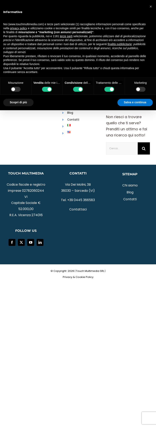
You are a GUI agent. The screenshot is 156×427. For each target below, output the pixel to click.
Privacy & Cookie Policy (78, 277)
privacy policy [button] (18, 28)
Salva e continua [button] (135, 102)
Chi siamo (130, 185)
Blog (70, 113)
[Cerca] (144, 148)
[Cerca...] (122, 148)
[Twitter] (21, 242)
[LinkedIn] (40, 242)
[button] (150, 6)
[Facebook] (12, 242)
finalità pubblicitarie (120, 44)
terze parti (66, 36)
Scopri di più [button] (18, 102)
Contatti (73, 120)
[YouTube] (30, 242)
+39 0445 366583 (81, 200)
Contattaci (78, 209)
